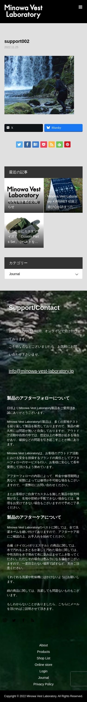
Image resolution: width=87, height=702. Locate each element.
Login (43, 671)
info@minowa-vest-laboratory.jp (41, 371)
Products (43, 652)
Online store (43, 665)
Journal (14, 274)
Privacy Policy (43, 684)
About (43, 645)
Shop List (43, 658)
